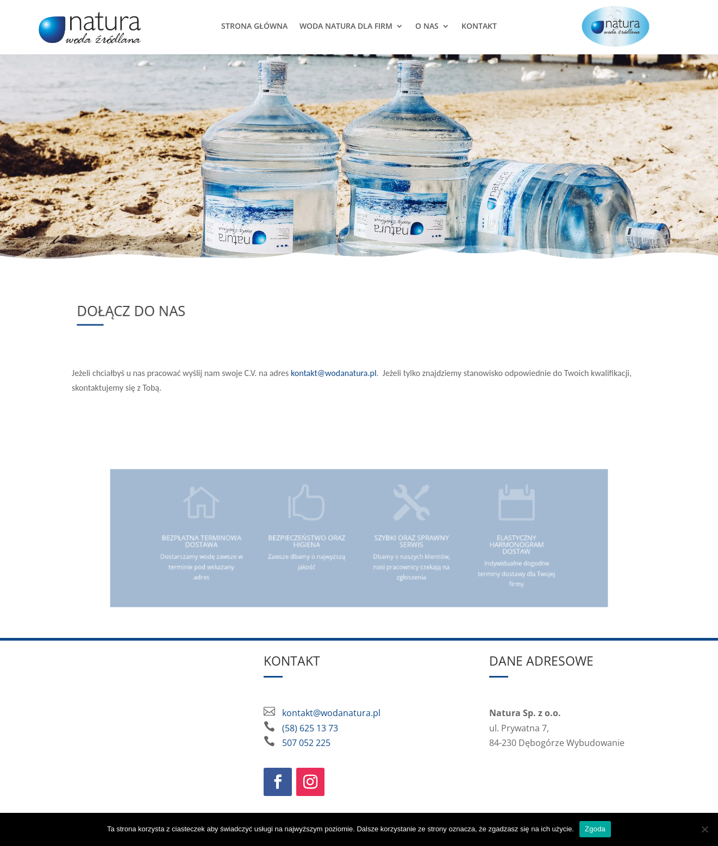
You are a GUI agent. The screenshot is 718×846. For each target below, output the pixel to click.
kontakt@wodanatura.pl (334, 373)
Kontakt (479, 26)
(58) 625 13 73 (310, 728)
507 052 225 (306, 743)
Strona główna (254, 26)
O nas (427, 26)
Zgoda (595, 829)
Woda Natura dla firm (345, 26)
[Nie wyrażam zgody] (704, 829)
